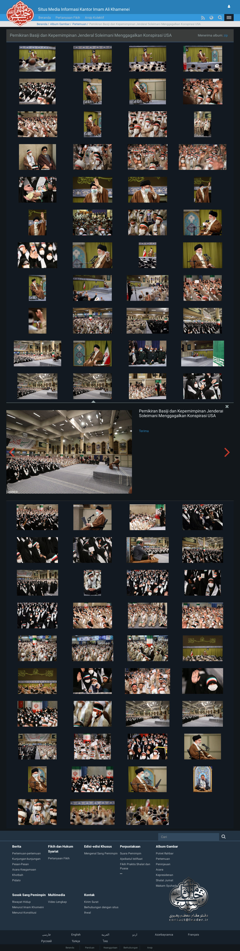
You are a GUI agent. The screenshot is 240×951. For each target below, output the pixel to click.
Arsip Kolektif (94, 17)
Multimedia (56, 895)
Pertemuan (79, 24)
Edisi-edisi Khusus (98, 846)
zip (226, 35)
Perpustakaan (130, 846)
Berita (16, 846)
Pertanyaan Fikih (68, 17)
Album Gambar (60, 24)
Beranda (44, 17)
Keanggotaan (110, 947)
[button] (229, 17)
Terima (144, 431)
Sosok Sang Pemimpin (29, 895)
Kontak (89, 895)
